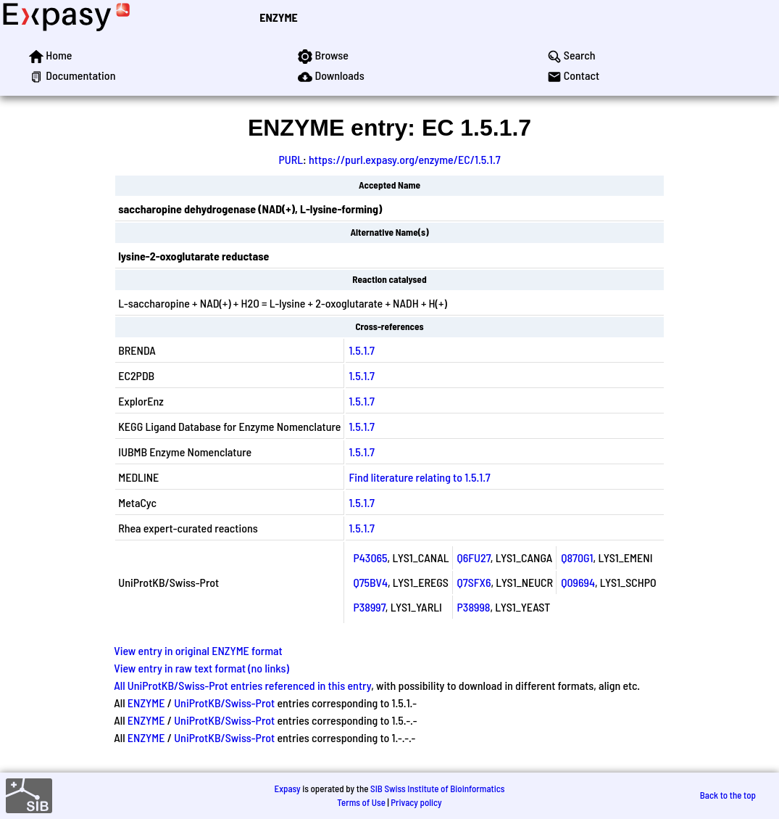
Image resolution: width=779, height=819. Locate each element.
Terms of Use (361, 802)
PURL (290, 159)
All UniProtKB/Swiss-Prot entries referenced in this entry (242, 685)
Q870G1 (577, 557)
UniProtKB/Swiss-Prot (224, 702)
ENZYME (278, 17)
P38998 (474, 607)
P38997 (369, 607)
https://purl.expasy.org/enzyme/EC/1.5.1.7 (405, 159)
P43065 (370, 557)
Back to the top (728, 795)
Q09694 (578, 582)
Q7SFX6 (474, 582)
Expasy (287, 788)
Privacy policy (416, 802)
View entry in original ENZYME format (198, 650)
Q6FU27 (474, 557)
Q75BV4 (370, 582)
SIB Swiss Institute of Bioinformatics (437, 788)
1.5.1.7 (362, 350)
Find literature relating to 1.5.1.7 (419, 477)
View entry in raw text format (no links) (201, 668)
